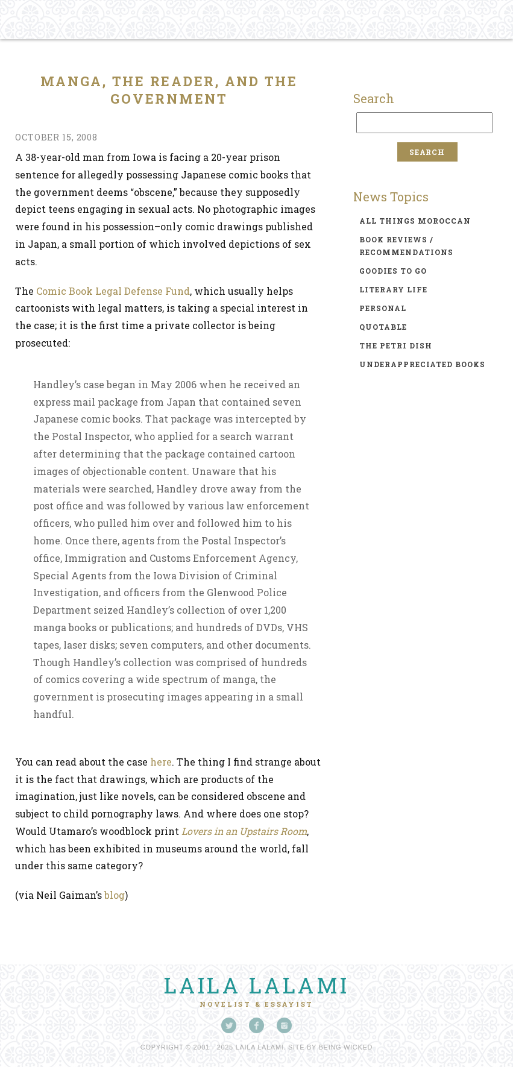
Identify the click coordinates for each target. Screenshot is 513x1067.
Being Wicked (346, 1047)
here (161, 761)
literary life (393, 289)
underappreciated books (422, 364)
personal (382, 308)
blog (114, 895)
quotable (383, 327)
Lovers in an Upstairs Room (244, 831)
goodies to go (393, 270)
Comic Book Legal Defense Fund (113, 291)
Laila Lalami (257, 985)
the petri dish (395, 345)
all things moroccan (415, 220)
